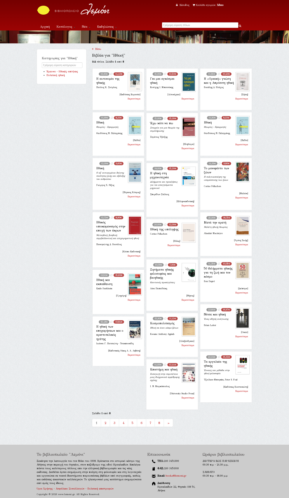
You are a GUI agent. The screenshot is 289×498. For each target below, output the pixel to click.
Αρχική (45, 26)
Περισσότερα (134, 98)
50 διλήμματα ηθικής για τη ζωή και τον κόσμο (218, 273)
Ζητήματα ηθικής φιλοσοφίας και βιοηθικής (162, 274)
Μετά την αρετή (215, 222)
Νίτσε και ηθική (215, 314)
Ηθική (100, 122)
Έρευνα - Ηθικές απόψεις (62, 71)
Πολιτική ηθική (55, 75)
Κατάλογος (65, 26)
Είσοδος (183, 5)
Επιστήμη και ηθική (163, 369)
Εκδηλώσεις (107, 26)
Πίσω (96, 49)
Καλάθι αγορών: (208, 5)
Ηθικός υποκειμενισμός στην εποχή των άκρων (110, 226)
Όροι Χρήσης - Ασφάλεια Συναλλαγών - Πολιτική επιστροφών (75, 488)
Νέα (86, 26)
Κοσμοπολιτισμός (162, 323)
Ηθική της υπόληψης (164, 229)
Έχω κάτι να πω (161, 123)
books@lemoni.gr (176, 475)
